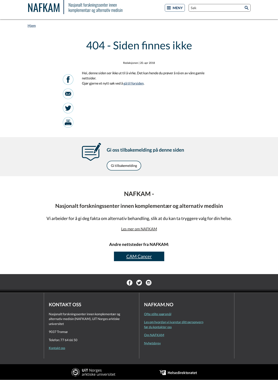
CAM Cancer (139, 256)
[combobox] (220, 8)
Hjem (32, 25)
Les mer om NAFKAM (139, 228)
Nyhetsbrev (152, 343)
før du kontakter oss (158, 327)
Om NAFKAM (154, 335)
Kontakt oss (57, 348)
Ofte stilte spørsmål (157, 314)
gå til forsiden (133, 83)
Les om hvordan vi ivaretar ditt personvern (173, 322)
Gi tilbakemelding (124, 165)
